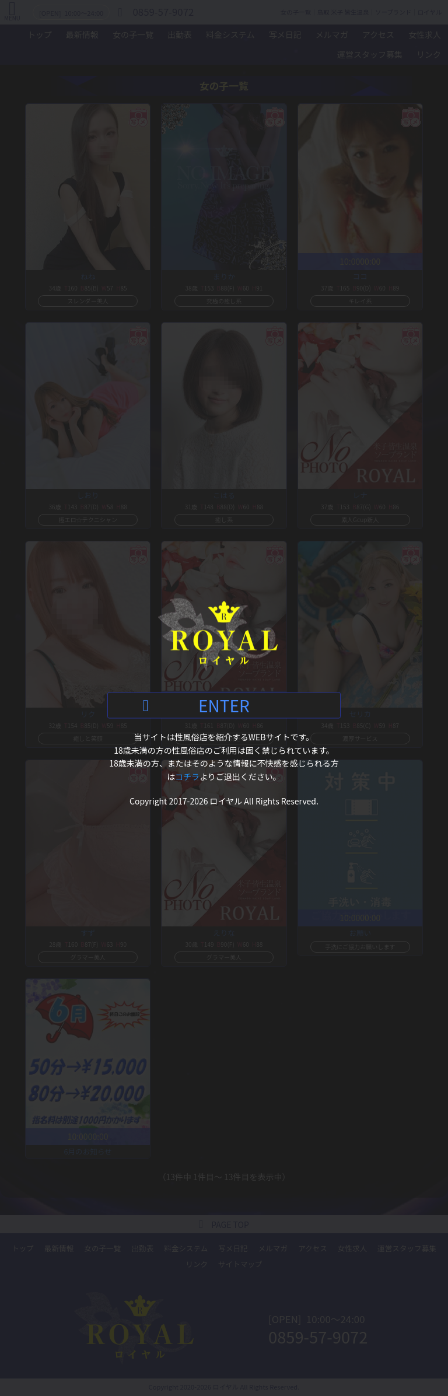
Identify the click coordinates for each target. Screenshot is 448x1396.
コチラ (187, 776)
